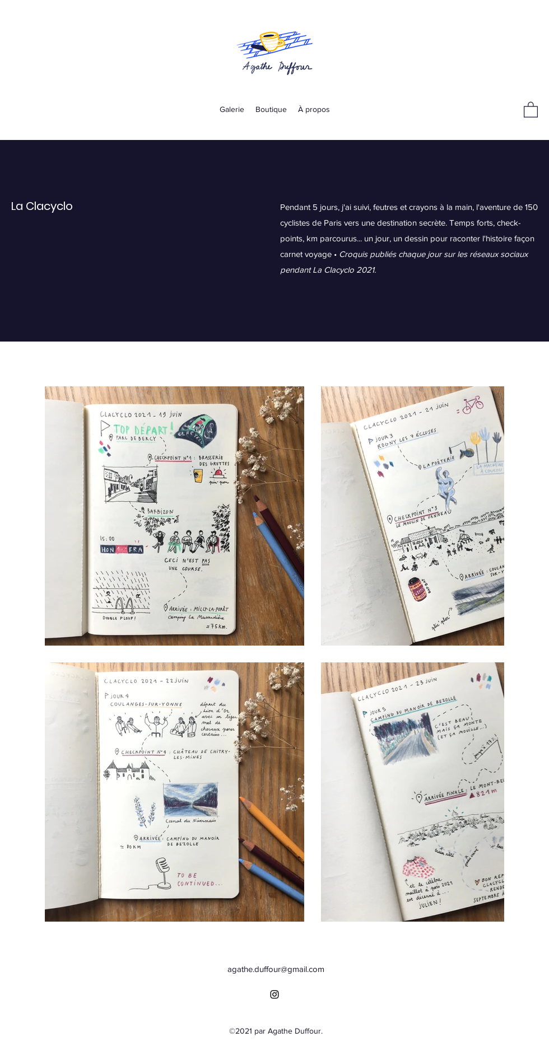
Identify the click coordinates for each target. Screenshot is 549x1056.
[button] (531, 109)
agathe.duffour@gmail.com (275, 969)
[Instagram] (274, 994)
